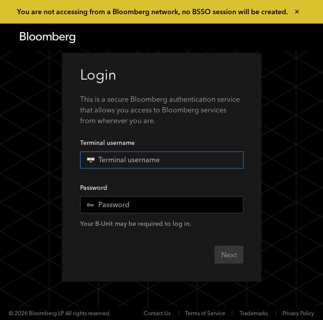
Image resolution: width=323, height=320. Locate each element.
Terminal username (161, 153)
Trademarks (254, 313)
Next (229, 255)
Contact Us (157, 313)
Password (93, 188)
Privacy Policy (298, 313)
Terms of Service (205, 313)
